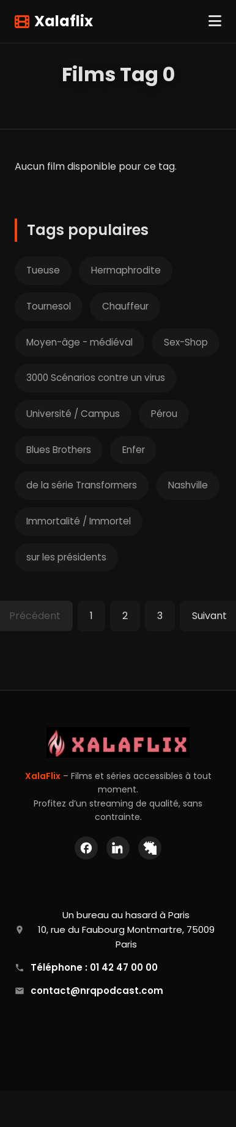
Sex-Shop (186, 342)
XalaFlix (43, 776)
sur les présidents (66, 557)
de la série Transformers (81, 485)
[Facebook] (86, 848)
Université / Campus (73, 413)
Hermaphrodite (126, 270)
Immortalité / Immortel (78, 521)
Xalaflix (54, 21)
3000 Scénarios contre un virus (95, 377)
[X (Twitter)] (149, 848)
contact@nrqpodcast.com (97, 990)
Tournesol (48, 306)
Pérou (164, 413)
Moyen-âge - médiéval (79, 342)
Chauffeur (125, 306)
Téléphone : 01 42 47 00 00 (94, 967)
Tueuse (43, 270)
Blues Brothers (58, 449)
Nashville (188, 485)
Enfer (133, 449)
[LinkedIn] (118, 848)
